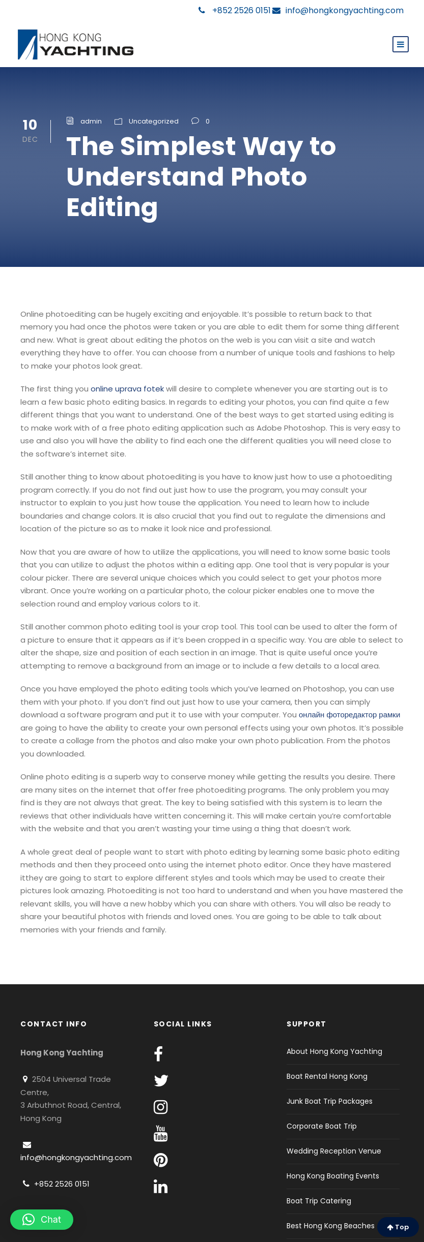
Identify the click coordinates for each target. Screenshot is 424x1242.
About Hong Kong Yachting (334, 1051)
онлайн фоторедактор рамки (349, 714)
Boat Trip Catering (319, 1201)
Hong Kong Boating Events (333, 1176)
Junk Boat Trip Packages (330, 1101)
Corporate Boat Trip (322, 1126)
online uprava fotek (127, 388)
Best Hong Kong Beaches (331, 1226)
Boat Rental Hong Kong (327, 1076)
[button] (41, 1219)
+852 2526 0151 (235, 10)
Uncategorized (154, 121)
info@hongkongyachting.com (338, 10)
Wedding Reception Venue (334, 1151)
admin (91, 121)
